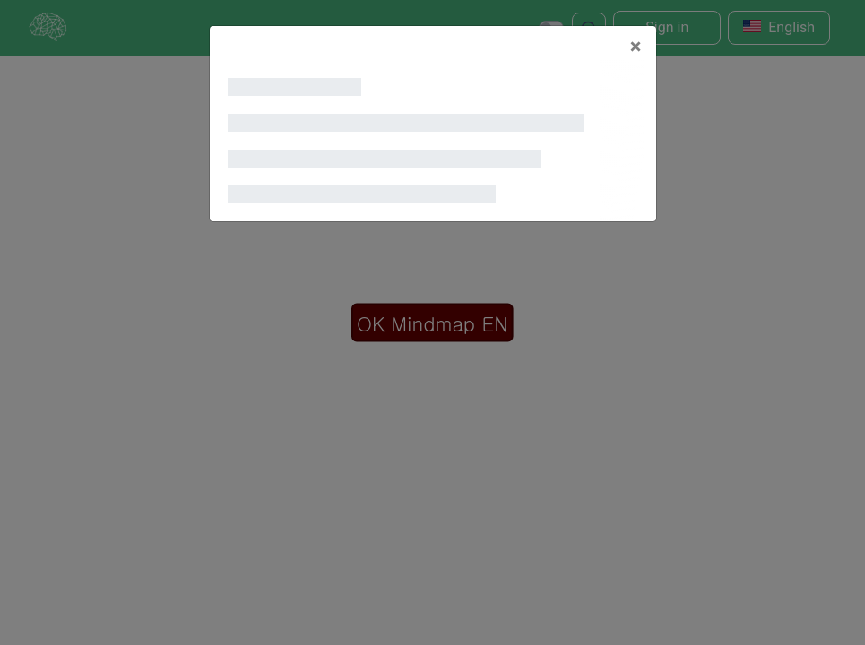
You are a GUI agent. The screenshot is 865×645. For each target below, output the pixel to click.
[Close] (636, 46)
